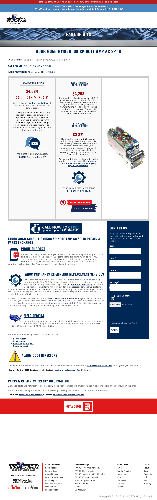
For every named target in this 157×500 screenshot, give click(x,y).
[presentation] (129, 314)
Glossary (147, 483)
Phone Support (33, 248)
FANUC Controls (82, 483)
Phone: (14, 487)
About (146, 468)
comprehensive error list (99, 365)
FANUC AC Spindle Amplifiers (88, 477)
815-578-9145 (115, 9)
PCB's (77, 486)
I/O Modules (80, 490)
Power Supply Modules (85, 480)
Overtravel (121, 480)
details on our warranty (31, 394)
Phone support (20, 346)
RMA (146, 471)
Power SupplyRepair (54, 477)
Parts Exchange (82, 464)
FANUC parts (14, 60)
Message (114, 282)
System (120, 486)
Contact (147, 464)
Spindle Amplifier (124, 471)
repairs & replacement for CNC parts (72, 370)
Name (113, 245)
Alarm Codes (122, 464)
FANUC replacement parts (61, 298)
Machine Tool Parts (53, 483)
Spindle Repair (51, 471)
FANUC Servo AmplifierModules (88, 468)
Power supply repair (23, 343)
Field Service (34, 315)
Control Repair (51, 474)
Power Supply (122, 474)
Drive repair (19, 341)
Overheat (121, 483)
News (146, 480)
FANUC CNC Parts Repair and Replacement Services (64, 274)
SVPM (119, 477)
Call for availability (38, 103)
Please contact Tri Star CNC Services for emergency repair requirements (79, 163)
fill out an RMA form (81, 284)
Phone (112, 270)
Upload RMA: (123, 295)
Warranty (148, 474)
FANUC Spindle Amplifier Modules (90, 474)
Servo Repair (50, 468)
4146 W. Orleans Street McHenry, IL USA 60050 (23, 481)
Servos (119, 468)
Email (112, 257)
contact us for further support (68, 394)
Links (146, 477)
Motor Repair (51, 480)
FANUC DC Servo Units (84, 471)
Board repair (19, 339)
